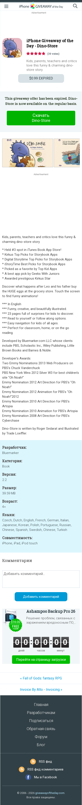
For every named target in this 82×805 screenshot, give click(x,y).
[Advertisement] (41, 25)
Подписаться (41, 720)
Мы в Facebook (45, 777)
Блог (41, 744)
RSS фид (45, 762)
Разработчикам (41, 712)
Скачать (41, 118)
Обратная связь (41, 728)
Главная (41, 704)
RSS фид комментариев (45, 769)
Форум (41, 736)
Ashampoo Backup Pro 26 (50, 611)
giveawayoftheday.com (50, 793)
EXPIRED (41, 78)
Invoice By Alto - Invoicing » (41, 689)
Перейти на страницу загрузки (41, 660)
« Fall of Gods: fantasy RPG (41, 678)
